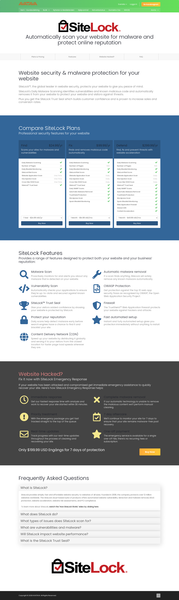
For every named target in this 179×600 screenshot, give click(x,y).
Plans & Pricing (38, 57)
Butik (46, 10)
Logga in (133, 4)
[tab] (89, 488)
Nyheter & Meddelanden (63, 10)
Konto (154, 10)
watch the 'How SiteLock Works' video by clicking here (73, 506)
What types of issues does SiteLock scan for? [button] (56, 521)
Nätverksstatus (98, 10)
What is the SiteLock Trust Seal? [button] (45, 540)
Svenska (122, 4)
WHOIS (127, 10)
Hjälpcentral (83, 10)
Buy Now (41, 223)
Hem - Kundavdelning (30, 10)
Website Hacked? (106, 57)
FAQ (141, 57)
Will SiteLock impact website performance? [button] (54, 534)
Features (72, 57)
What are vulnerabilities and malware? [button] (51, 527)
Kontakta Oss (114, 10)
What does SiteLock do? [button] (39, 514)
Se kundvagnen (150, 4)
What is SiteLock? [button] (34, 487)
